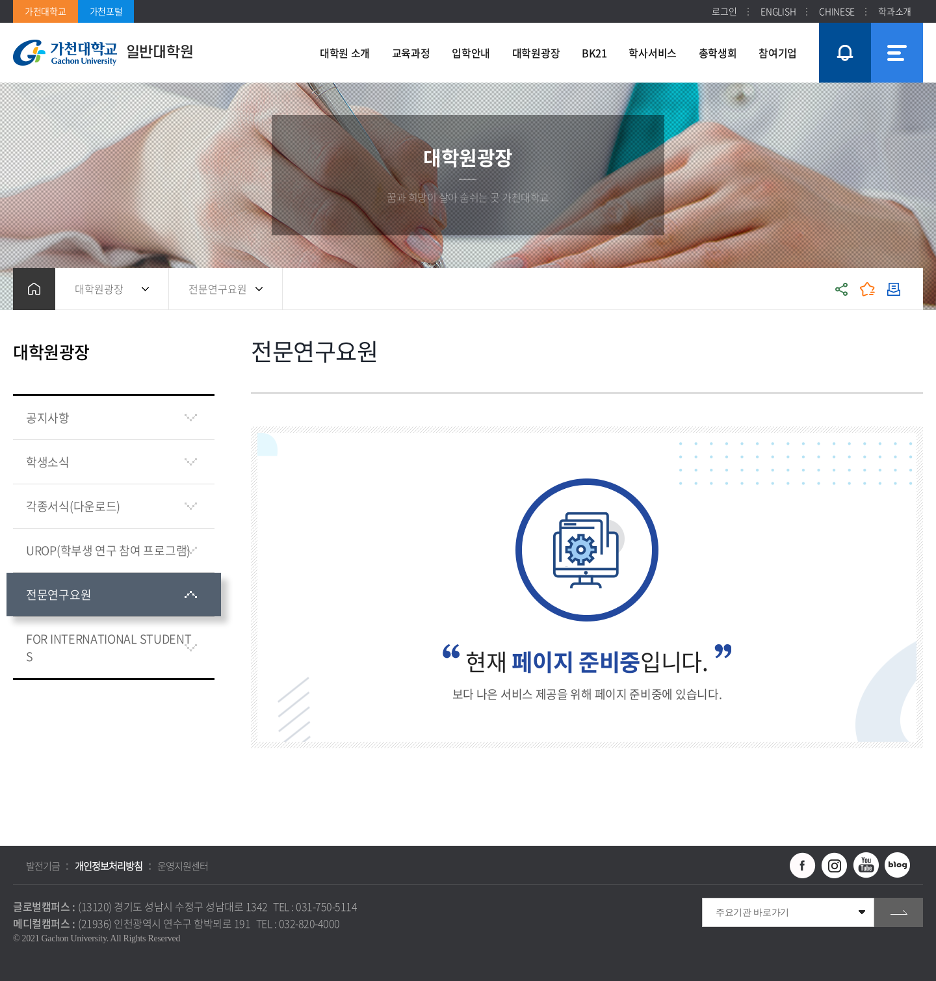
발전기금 (43, 865)
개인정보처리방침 (108, 865)
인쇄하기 (894, 289)
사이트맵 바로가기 (897, 53)
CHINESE (837, 11)
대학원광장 (99, 288)
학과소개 (894, 11)
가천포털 (106, 11)
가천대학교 (45, 11)
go (898, 912)
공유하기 (842, 289)
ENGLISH (778, 11)
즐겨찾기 (868, 289)
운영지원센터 (182, 865)
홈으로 (34, 289)
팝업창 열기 (843, 29)
